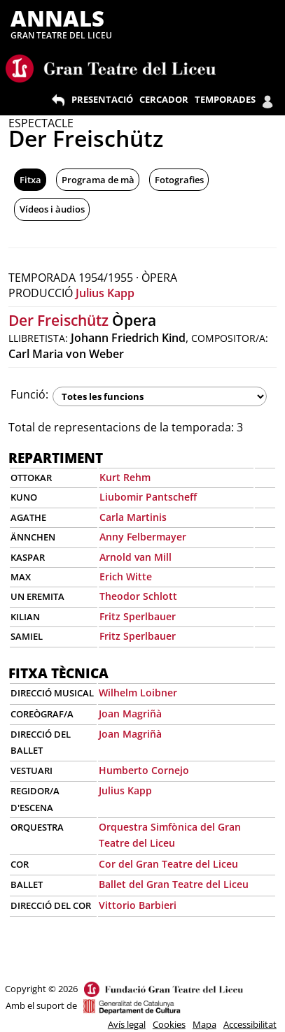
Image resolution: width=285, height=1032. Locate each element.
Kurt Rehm (125, 477)
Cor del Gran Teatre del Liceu (168, 863)
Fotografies (179, 179)
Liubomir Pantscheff (148, 496)
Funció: (29, 394)
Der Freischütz (58, 320)
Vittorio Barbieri (137, 905)
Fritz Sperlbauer (137, 616)
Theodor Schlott (138, 596)
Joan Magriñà (130, 713)
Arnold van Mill (135, 557)
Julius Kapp (105, 293)
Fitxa (30, 179)
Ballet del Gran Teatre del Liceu (174, 884)
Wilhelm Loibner (138, 692)
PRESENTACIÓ (102, 99)
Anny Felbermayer (142, 536)
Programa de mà (98, 179)
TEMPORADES (225, 99)
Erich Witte (125, 576)
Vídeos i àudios (52, 209)
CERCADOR (163, 99)
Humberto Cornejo (144, 770)
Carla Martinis (133, 517)
